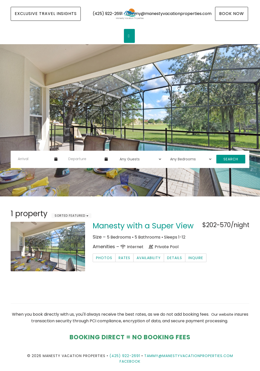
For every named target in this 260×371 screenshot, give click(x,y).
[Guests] (139, 159)
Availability (149, 257)
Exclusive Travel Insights (46, 13)
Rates (124, 257)
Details (174, 257)
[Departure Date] (84, 159)
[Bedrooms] (189, 159)
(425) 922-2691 (124, 355)
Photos (104, 257)
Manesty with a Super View (143, 226)
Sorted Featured (71, 215)
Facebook (130, 361)
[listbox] (130, 120)
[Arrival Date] (34, 159)
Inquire (195, 257)
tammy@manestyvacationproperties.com (188, 355)
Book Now (231, 13)
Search (230, 159)
